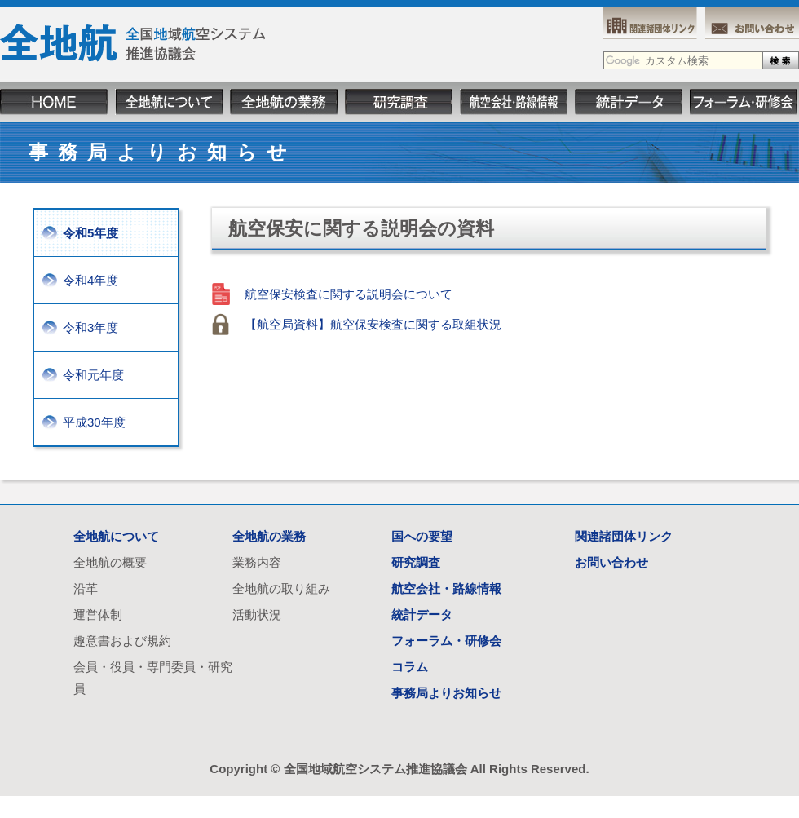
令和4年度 (90, 280)
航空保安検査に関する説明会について (348, 294)
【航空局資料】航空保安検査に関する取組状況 (373, 324)
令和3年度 (90, 327)
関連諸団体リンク (624, 536)
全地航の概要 (110, 562)
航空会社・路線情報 (446, 588)
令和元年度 (93, 375)
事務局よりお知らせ (446, 693)
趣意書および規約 (122, 641)
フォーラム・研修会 (446, 641)
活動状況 (256, 614)
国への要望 (421, 536)
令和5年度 (90, 233)
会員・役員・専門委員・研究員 (152, 678)
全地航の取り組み (281, 588)
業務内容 (256, 562)
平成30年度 (94, 422)
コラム (409, 667)
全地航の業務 (269, 536)
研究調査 (415, 562)
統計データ (421, 614)
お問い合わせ (611, 562)
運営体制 (97, 614)
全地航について (116, 536)
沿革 (85, 588)
